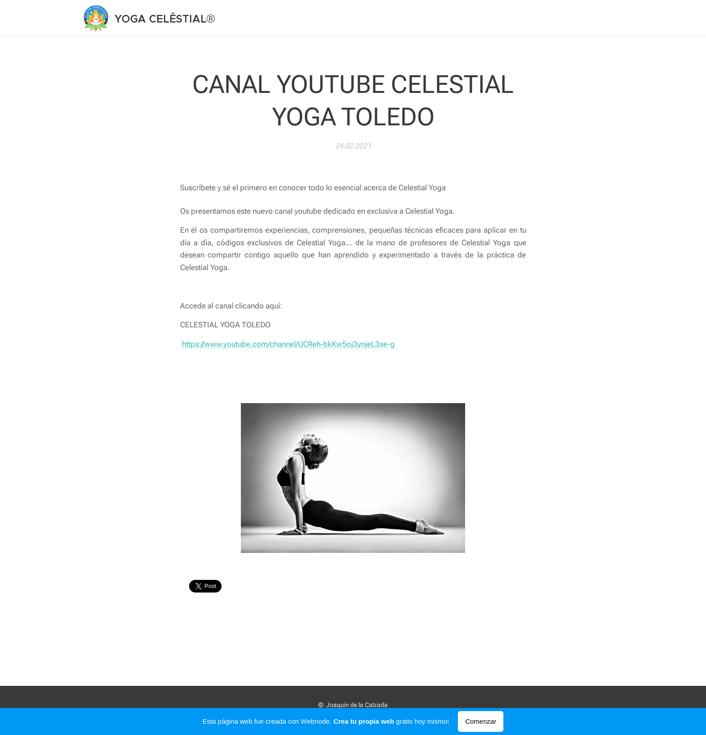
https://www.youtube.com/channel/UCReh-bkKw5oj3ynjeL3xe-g (288, 343)
